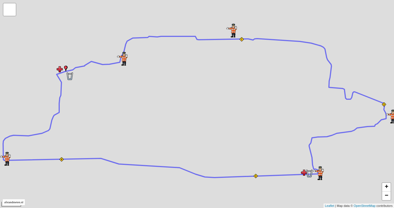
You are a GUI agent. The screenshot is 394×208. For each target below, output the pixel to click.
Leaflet (329, 205)
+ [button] (386, 187)
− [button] (386, 196)
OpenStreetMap (365, 205)
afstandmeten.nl (13, 202)
